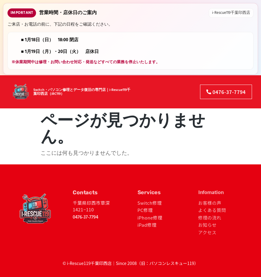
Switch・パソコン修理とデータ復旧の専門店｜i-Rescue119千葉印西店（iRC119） (81, 90)
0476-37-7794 (85, 217)
